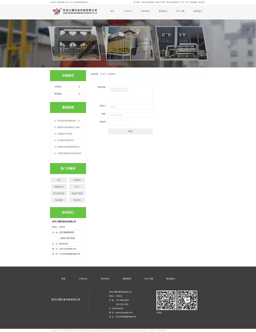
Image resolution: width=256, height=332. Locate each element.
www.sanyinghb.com (124, 312)
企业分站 (53, 2)
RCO (187, 2)
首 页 (103, 74)
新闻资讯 (163, 11)
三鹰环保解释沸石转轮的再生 (69, 153)
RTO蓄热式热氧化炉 (65, 140)
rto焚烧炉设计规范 (64, 134)
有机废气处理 (77, 193)
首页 (112, 11)
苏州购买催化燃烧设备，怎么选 (69, 121)
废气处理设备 (59, 193)
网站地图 (61, 2)
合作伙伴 (145, 11)
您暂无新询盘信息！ (81, 2)
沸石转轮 (201, 2)
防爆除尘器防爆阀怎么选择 (68, 127)
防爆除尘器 (59, 187)
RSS (66, 2)
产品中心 (128, 11)
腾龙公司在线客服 (148, 2)
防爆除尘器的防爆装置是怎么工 (69, 147)
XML (71, 2)
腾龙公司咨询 (160, 2)
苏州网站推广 (163, 330)
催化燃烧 (194, 2)
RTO (182, 2)
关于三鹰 (180, 11)
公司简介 (58, 87)
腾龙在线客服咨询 (173, 2)
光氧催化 (77, 180)
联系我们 (197, 11)
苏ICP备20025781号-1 (141, 330)
